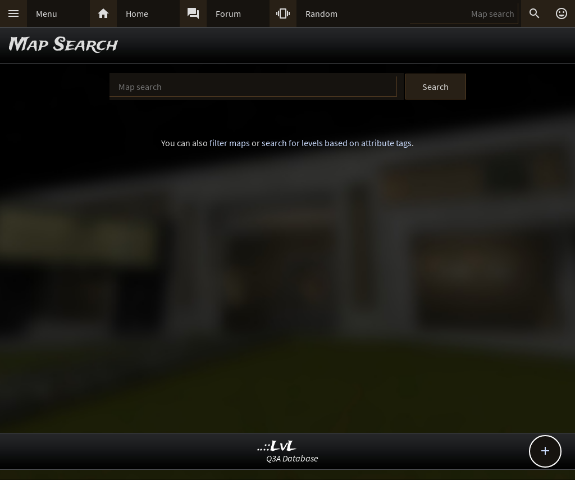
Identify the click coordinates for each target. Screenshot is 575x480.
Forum (228, 13)
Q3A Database (292, 458)
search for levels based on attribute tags (337, 142)
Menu (46, 13)
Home (137, 13)
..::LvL (277, 446)
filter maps (229, 142)
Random (321, 13)
